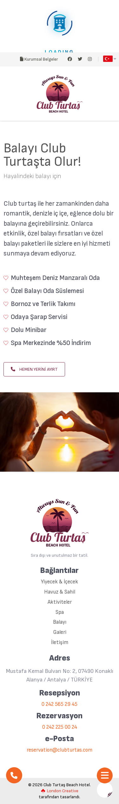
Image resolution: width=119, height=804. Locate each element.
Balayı (59, 622)
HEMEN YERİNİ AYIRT (34, 369)
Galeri (59, 632)
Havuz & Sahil (59, 592)
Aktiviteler (60, 602)
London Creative (59, 791)
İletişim (59, 642)
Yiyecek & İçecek (59, 582)
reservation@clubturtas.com (59, 750)
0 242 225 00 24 (59, 727)
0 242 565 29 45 (59, 704)
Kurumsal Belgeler (39, 59)
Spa (60, 612)
